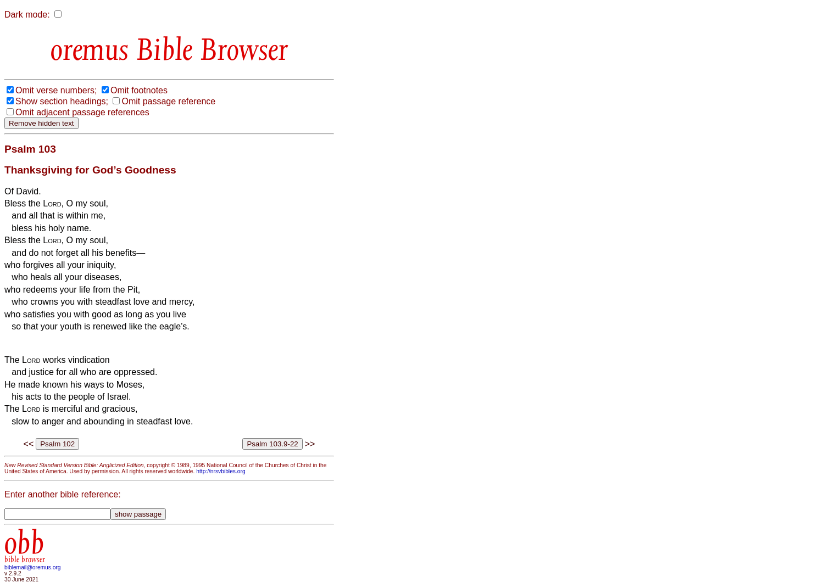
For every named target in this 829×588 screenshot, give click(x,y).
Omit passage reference (168, 101)
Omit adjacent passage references (82, 112)
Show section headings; (61, 101)
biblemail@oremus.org (32, 567)
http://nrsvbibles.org (220, 471)
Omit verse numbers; (56, 90)
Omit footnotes (139, 90)
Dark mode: (27, 14)
